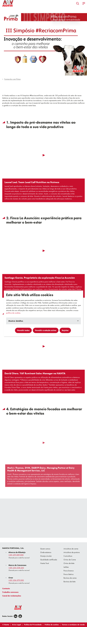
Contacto (6, 588)
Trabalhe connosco (10, 592)
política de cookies (13, 313)
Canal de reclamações (11, 595)
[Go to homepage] (7, 3)
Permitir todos (23, 330)
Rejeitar (65, 330)
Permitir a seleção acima (45, 330)
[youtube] (20, 616)
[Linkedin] (15, 616)
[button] (78, 3)
